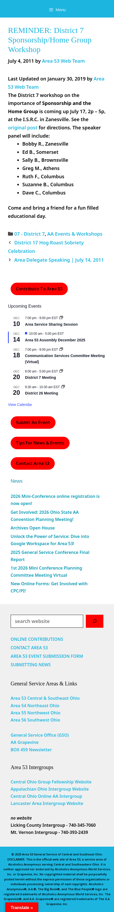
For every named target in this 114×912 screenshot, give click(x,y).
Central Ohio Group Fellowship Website (51, 782)
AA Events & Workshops (75, 234)
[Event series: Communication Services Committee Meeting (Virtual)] (61, 349)
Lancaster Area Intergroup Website (47, 803)
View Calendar (20, 404)
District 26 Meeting (41, 393)
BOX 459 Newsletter (31, 750)
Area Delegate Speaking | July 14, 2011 (59, 260)
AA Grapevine (25, 742)
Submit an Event (33, 422)
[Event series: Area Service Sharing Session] (61, 318)
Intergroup (71, 796)
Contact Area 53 (32, 463)
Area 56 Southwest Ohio (35, 720)
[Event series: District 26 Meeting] (63, 387)
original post (22, 127)
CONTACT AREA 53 (29, 648)
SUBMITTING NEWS (31, 665)
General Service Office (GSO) (40, 735)
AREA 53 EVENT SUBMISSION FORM (47, 656)
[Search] (94, 621)
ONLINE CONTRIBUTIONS (37, 639)
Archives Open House (33, 528)
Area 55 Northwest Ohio (35, 713)
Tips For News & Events (40, 443)
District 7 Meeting (40, 377)
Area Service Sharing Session (51, 324)
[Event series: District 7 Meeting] (61, 371)
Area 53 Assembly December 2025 (55, 340)
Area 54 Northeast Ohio (35, 706)
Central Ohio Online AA (35, 796)
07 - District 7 (29, 234)
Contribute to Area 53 (39, 289)
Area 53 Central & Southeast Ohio (45, 698)
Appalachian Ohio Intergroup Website (50, 789)
